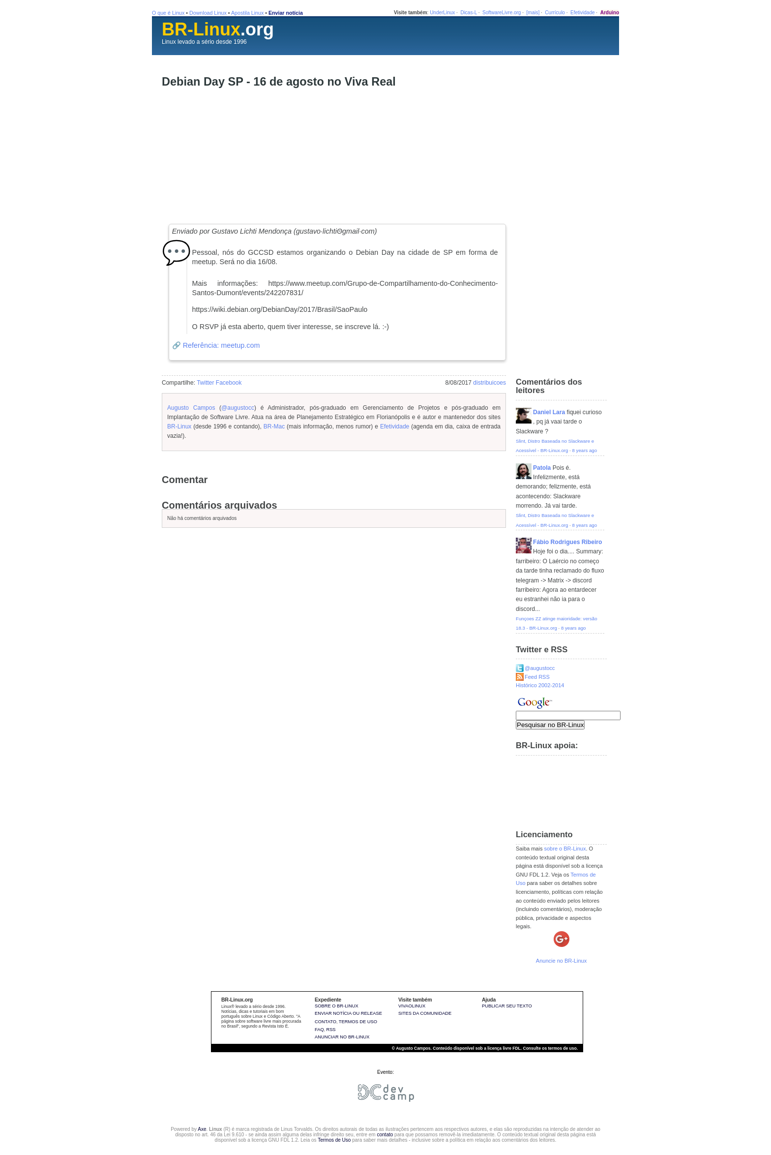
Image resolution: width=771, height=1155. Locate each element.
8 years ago (584, 450)
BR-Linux (179, 426)
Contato (325, 1021)
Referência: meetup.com (221, 345)
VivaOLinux (411, 1005)
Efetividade (582, 12)
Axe (202, 1129)
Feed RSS (537, 677)
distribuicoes (489, 382)
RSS (330, 1029)
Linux (169, 41)
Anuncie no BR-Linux (561, 961)
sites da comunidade (424, 1013)
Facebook (229, 382)
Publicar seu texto (507, 1005)
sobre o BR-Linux (565, 848)
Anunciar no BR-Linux (342, 1036)
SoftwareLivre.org (501, 12)
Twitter (205, 382)
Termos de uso (358, 1021)
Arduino (609, 12)
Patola (542, 467)
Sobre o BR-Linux (336, 1005)
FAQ (319, 1029)
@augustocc (237, 407)
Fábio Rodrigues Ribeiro (567, 542)
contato (385, 1134)
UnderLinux (442, 12)
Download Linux (208, 13)
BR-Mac (274, 426)
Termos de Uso (334, 1140)
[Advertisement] (235, 154)
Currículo (555, 12)
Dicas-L (468, 12)
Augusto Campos (191, 407)
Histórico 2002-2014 (540, 685)
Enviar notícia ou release (348, 1013)
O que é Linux (168, 13)
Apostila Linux (247, 13)
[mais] (533, 12)
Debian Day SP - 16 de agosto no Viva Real (279, 81)
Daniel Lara (549, 412)
